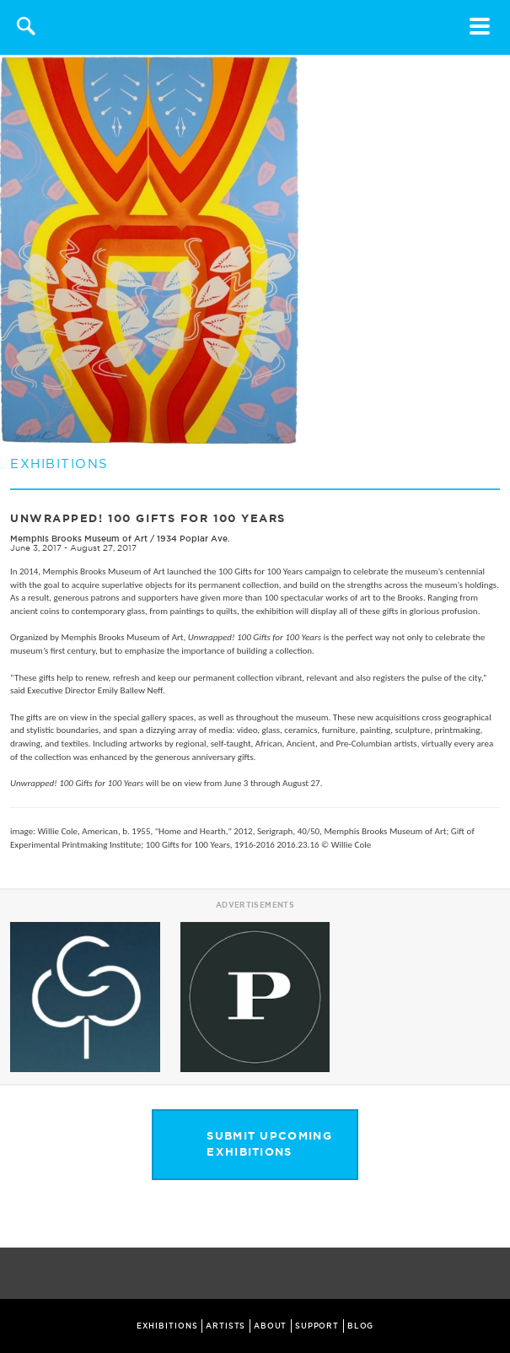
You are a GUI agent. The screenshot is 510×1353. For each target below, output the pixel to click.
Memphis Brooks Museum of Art (79, 538)
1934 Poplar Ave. (193, 538)
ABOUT (270, 1326)
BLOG (360, 1326)
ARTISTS (225, 1326)
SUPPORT (317, 1326)
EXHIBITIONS (167, 1326)
